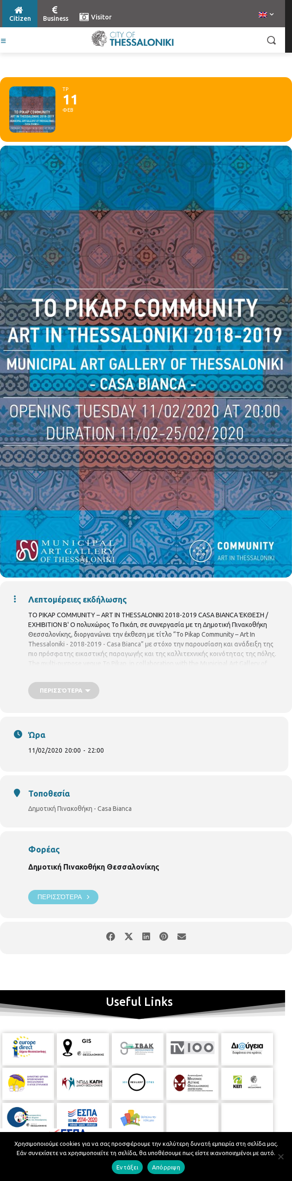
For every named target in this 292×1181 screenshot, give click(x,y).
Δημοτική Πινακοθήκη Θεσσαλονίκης (93, 867)
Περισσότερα (63, 897)
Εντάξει (127, 1167)
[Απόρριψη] (280, 1156)
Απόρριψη (166, 1167)
